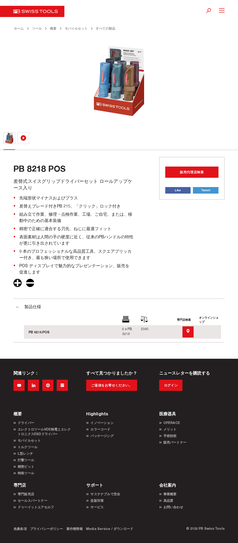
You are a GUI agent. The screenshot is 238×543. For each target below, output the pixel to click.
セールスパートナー (32, 500)
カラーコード (100, 429)
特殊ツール (26, 473)
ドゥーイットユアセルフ (36, 507)
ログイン (171, 385)
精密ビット (26, 466)
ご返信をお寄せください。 (111, 385)
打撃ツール (26, 460)
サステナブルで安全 (105, 494)
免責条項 (20, 529)
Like (178, 190)
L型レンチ (25, 453)
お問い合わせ (173, 507)
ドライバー (26, 423)
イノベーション (101, 423)
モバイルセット (29, 440)
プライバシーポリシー (46, 529)
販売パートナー (174, 442)
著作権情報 (74, 529)
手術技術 (170, 436)
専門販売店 (26, 494)
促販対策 (97, 500)
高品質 (168, 500)
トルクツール (27, 447)
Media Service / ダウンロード (109, 529)
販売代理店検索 (192, 172)
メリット (170, 429)
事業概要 (170, 494)
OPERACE (171, 423)
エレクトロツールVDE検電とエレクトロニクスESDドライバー (44, 431)
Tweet (205, 190)
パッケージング (101, 436)
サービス (97, 507)
